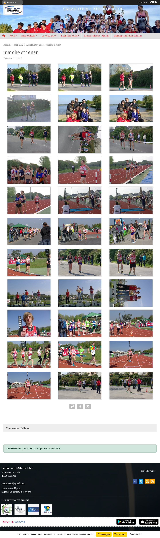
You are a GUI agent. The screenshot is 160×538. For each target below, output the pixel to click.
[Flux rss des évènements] (152, 481)
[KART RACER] (20, 509)
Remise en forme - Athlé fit (96, 35)
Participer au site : (147, 2)
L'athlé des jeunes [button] (69, 35)
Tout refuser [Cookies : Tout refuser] (120, 534)
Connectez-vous (13, 448)
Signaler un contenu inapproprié (16, 492)
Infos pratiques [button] (28, 35)
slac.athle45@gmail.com (13, 483)
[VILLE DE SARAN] (6, 509)
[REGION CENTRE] (46, 509)
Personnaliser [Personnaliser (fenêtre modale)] (136, 534)
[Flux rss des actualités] (147, 481)
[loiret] (33, 509)
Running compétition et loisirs (128, 35)
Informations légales (11, 488)
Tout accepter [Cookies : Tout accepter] (104, 534)
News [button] (12, 35)
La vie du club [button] (48, 35)
